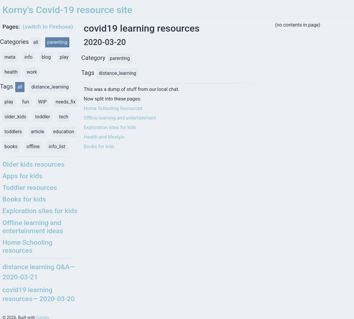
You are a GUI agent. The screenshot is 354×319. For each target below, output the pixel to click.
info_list (57, 146)
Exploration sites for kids (110, 127)
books (11, 146)
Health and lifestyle (104, 137)
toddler (42, 117)
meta (9, 57)
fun (25, 102)
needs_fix (66, 102)
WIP (42, 102)
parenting (57, 42)
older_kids (15, 117)
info (28, 57)
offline (33, 146)
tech (63, 117)
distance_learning (50, 87)
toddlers (13, 131)
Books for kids (99, 146)
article (37, 131)
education (63, 131)
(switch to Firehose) (48, 26)
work (32, 72)
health (11, 72)
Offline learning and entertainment (120, 118)
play (64, 57)
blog (46, 57)
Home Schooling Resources (113, 108)
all (35, 42)
